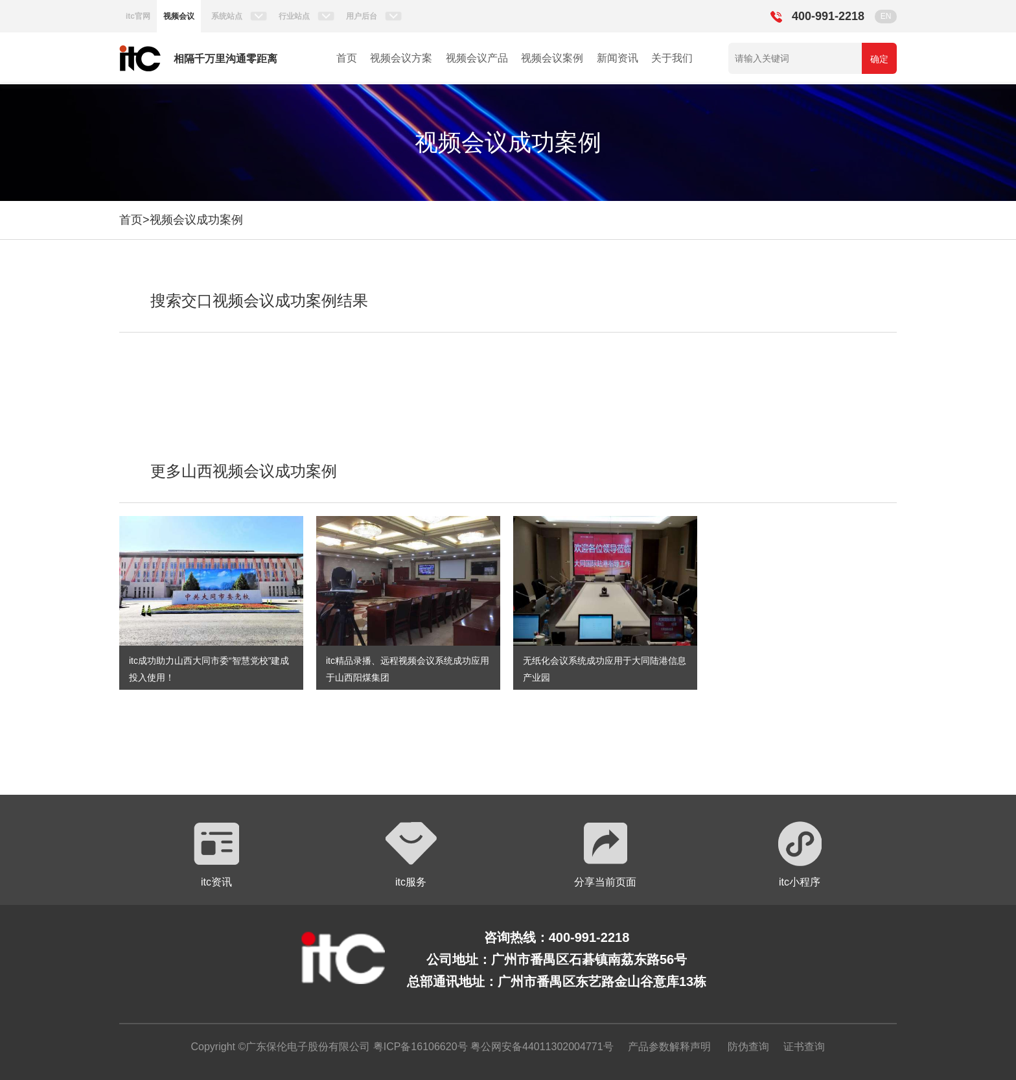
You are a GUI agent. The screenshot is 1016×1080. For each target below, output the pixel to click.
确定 (879, 59)
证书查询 (804, 1046)
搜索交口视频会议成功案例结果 (259, 300)
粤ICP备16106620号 (418, 1046)
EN (886, 16)
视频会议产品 (477, 58)
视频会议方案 (401, 58)
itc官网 (138, 16)
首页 (346, 58)
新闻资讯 (617, 58)
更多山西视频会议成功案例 (243, 471)
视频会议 (178, 16)
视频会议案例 (552, 58)
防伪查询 (748, 1046)
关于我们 (672, 58)
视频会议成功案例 (196, 219)
